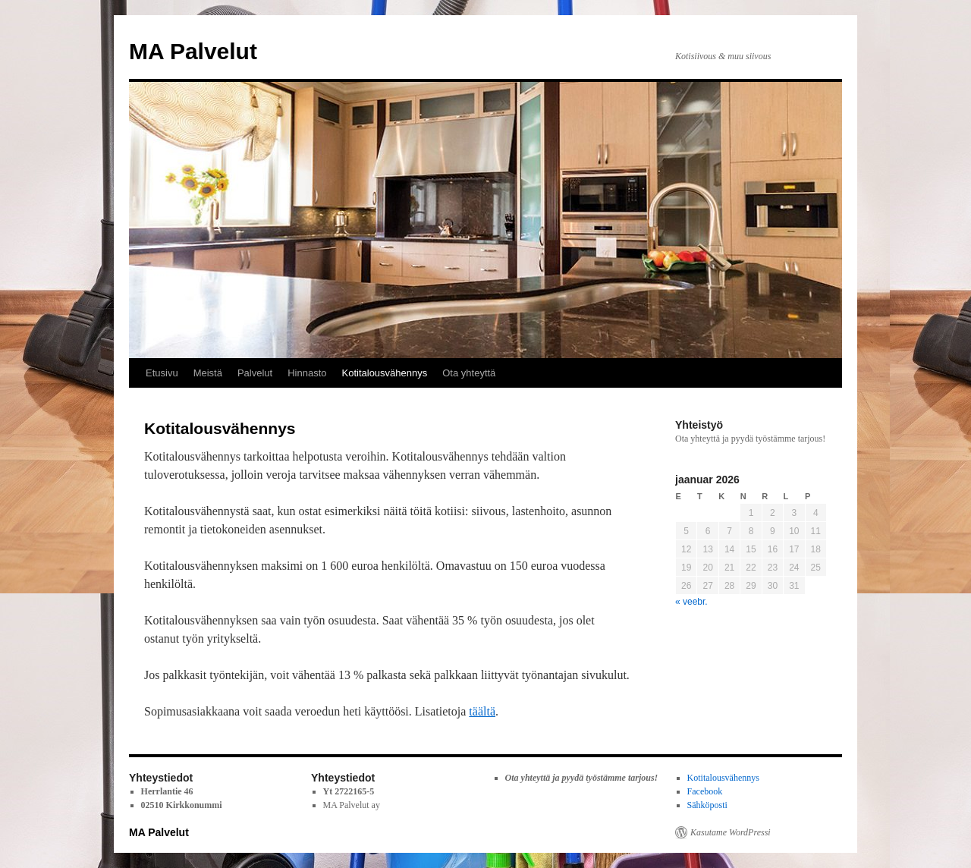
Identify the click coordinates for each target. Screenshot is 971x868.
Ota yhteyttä (468, 373)
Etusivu (162, 373)
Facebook (705, 791)
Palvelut (254, 373)
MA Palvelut (193, 51)
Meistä (207, 373)
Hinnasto (307, 373)
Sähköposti (707, 805)
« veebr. (691, 601)
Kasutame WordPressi (730, 832)
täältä (482, 711)
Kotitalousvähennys (385, 373)
